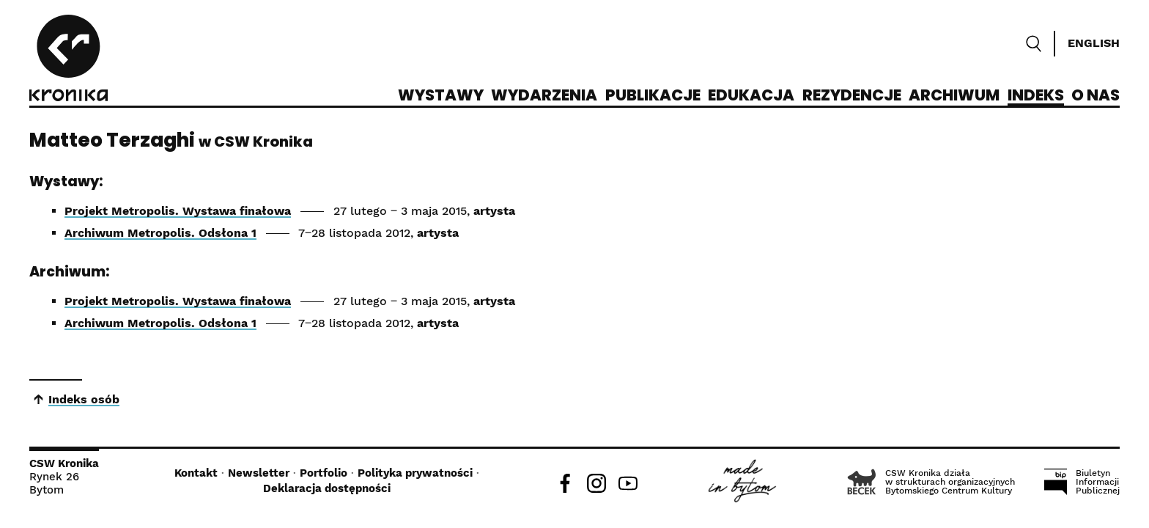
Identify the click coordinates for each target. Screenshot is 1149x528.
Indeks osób (83, 399)
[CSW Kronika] (68, 60)
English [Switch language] (1094, 43)
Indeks (1036, 96)
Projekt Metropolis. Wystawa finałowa (177, 211)
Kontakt (196, 473)
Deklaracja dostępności (327, 488)
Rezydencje (851, 96)
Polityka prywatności (415, 473)
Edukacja (751, 96)
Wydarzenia (544, 96)
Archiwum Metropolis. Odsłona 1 (160, 233)
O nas (1095, 96)
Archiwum (954, 96)
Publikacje (653, 96)
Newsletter (258, 473)
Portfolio (323, 473)
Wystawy (441, 96)
